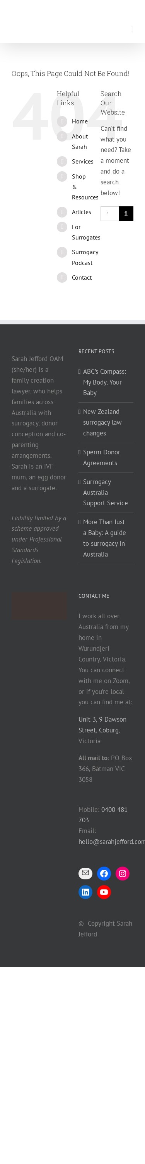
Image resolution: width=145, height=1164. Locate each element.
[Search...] (110, 213)
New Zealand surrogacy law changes (102, 422)
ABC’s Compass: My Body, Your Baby (104, 382)
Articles (81, 212)
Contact (82, 277)
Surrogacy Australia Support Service (105, 492)
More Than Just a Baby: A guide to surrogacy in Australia (104, 538)
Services (83, 161)
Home (80, 121)
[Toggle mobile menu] (131, 29)
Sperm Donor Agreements (101, 457)
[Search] (126, 213)
